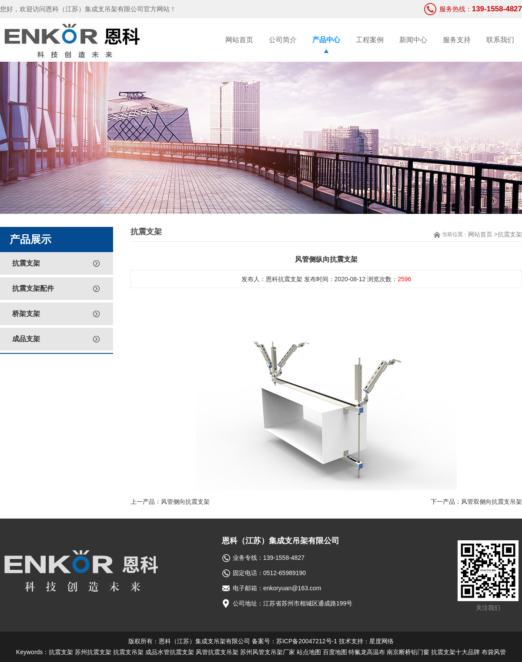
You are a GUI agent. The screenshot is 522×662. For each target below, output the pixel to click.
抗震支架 (26, 263)
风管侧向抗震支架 (185, 501)
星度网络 (381, 641)
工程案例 (370, 39)
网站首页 (239, 39)
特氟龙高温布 (366, 652)
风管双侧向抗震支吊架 (491, 501)
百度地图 (335, 652)
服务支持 (457, 39)
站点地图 (309, 652)
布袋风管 (494, 652)
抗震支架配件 (33, 288)
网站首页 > (483, 234)
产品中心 (326, 39)
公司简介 (283, 39)
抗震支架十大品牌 (455, 652)
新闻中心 (413, 39)
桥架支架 (26, 313)
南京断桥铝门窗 (408, 652)
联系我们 (500, 39)
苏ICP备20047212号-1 (306, 641)
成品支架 (26, 339)
